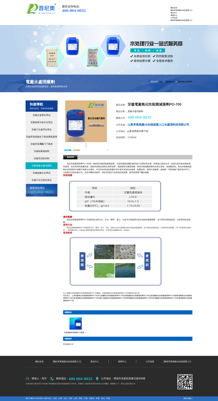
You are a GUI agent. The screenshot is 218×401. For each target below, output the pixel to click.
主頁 (161, 82)
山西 (75, 398)
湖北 (103, 398)
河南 (70, 398)
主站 (55, 398)
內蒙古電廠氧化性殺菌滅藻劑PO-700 (111, 298)
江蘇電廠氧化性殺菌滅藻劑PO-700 (85, 298)
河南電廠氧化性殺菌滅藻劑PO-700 (136, 296)
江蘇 (86, 398)
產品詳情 (70, 157)
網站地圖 (187, 398)
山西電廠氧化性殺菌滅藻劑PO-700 (162, 296)
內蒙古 (92, 398)
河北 (65, 398)
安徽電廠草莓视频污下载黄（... (75, 332)
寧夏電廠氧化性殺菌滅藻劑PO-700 (138, 298)
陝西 (80, 398)
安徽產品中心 (170, 82)
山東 (60, 398)
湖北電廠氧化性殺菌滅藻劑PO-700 (164, 298)
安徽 (108, 398)
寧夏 (98, 398)
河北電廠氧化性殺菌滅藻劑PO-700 (110, 296)
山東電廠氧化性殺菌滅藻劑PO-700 (85, 296)
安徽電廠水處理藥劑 (184, 82)
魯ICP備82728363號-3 (35, 398)
